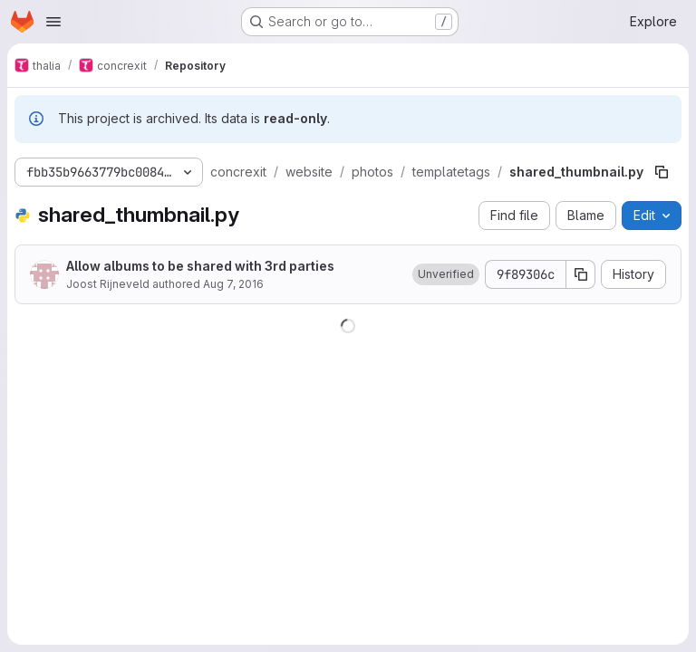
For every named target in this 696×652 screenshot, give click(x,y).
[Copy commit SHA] (580, 274)
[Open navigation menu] (53, 21)
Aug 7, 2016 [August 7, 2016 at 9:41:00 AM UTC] (233, 284)
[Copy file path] (661, 172)
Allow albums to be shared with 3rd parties (200, 265)
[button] (445, 274)
